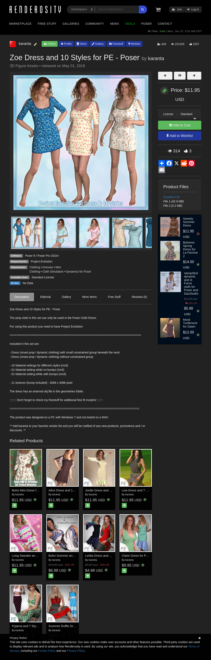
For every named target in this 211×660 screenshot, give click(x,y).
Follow (49, 43)
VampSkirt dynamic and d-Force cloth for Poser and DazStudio (191, 283)
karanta (156, 58)
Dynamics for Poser (78, 271)
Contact (165, 23)
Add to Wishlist (179, 136)
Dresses (47, 267)
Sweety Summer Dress (189, 222)
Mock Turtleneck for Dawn (190, 323)
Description (22, 297)
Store (81, 43)
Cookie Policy (47, 650)
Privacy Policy (76, 650)
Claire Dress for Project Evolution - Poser (150, 555)
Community (95, 23)
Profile (66, 43)
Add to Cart (180, 125)
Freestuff (116, 43)
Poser (146, 23)
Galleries (70, 23)
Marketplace (20, 23)
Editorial (45, 297)
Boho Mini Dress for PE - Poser (33, 490)
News (114, 23)
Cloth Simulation (52, 271)
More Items (89, 297)
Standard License (43, 277)
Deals (130, 23)
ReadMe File (171, 197)
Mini (58, 267)
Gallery (98, 43)
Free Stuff (47, 23)
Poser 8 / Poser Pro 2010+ (42, 255)
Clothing (34, 267)
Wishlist (134, 43)
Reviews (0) (139, 297)
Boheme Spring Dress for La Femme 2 (190, 249)
